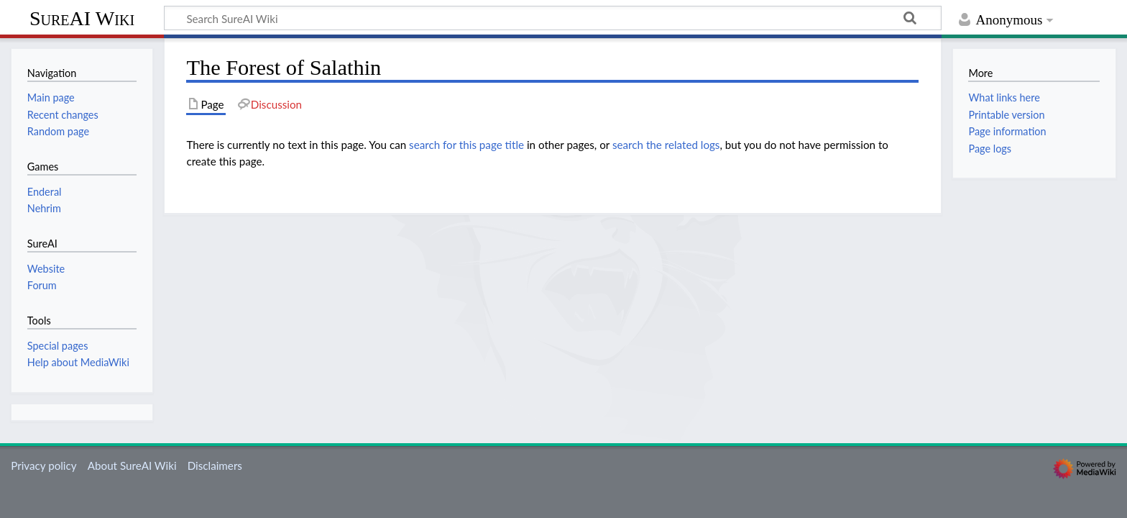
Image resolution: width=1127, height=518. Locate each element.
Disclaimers (215, 465)
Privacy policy (43, 465)
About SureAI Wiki (132, 465)
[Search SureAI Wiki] (553, 17)
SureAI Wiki (81, 18)
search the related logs (666, 144)
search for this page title (466, 144)
